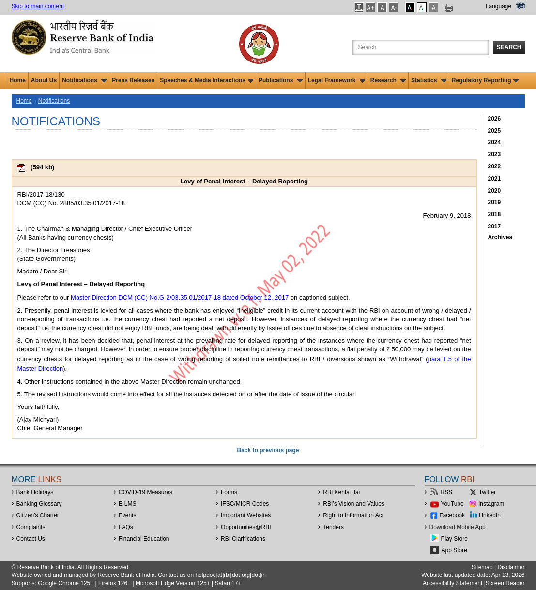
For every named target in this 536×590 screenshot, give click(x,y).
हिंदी (520, 6)
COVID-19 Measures (145, 492)
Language (498, 6)
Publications (281, 80)
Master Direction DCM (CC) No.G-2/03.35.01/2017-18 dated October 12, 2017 (180, 297)
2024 (494, 142)
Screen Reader (505, 583)
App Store (454, 550)
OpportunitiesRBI (246, 527)
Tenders (333, 527)
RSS (447, 492)
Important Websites (246, 515)
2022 (494, 166)
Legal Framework (336, 80)
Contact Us (30, 538)
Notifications (84, 80)
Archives (500, 237)
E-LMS (128, 503)
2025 (494, 130)
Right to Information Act (353, 515)
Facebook (452, 515)
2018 (494, 214)
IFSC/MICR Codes (245, 503)
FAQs (126, 527)
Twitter (487, 492)
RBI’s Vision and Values (353, 503)
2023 (494, 154)
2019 (494, 202)
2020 (494, 190)
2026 (494, 118)
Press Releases (133, 80)
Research (388, 80)
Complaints (31, 527)
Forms (229, 492)
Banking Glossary (39, 503)
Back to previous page (268, 450)
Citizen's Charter (37, 515)
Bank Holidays (35, 492)
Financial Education (144, 538)
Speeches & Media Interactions (206, 80)
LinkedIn (490, 515)
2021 (494, 178)
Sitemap (482, 567)
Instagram (491, 503)
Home (18, 80)
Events (128, 515)
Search (509, 47)
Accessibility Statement (452, 583)
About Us (44, 80)
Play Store (454, 538)
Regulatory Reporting (485, 80)
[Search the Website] (420, 47)
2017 (494, 226)
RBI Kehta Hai (341, 492)
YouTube (452, 503)
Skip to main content (38, 6)
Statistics (428, 80)
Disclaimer (510, 567)
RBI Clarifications (243, 538)
